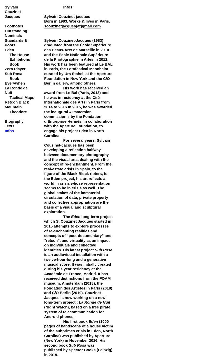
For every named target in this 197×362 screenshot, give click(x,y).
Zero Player (15, 69)
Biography (14, 121)
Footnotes (14, 26)
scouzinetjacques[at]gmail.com (72, 26)
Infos (9, 131)
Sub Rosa (14, 74)
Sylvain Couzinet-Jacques (13, 12)
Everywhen (15, 83)
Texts (10, 126)
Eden (9, 50)
